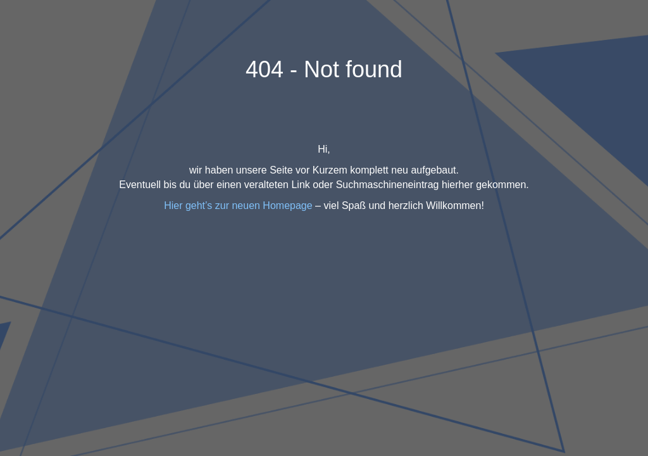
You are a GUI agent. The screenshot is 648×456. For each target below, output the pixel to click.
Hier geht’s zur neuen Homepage (238, 205)
